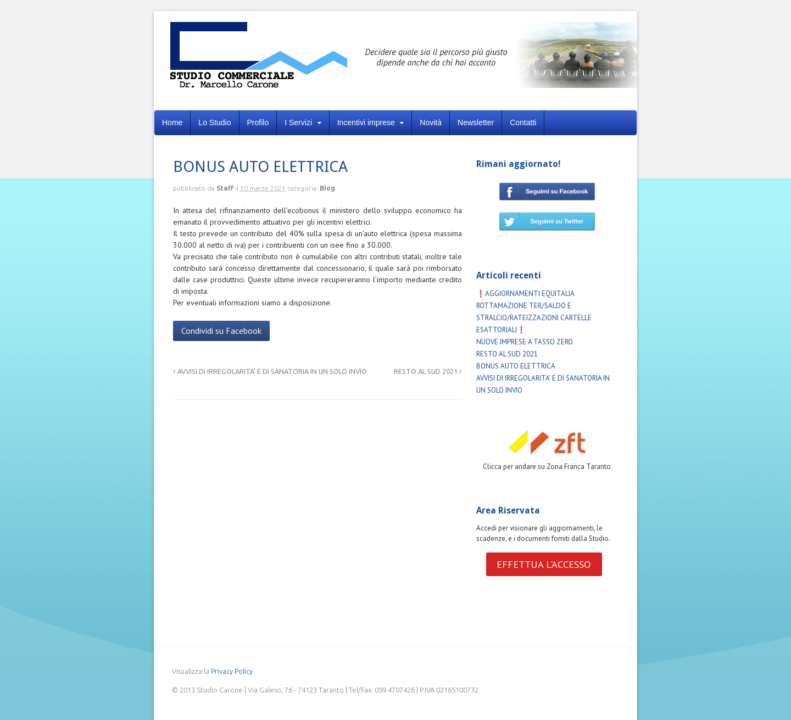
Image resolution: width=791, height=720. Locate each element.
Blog (327, 188)
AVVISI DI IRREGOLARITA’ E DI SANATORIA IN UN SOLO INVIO (270, 371)
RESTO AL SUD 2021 (428, 371)
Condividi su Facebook (221, 330)
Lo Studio (214, 122)
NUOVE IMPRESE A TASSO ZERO (524, 342)
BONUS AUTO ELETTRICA (515, 366)
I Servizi (298, 122)
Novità (431, 122)
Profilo (258, 122)
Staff (224, 188)
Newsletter (476, 122)
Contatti (523, 122)
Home (172, 122)
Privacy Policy (232, 671)
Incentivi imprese (366, 122)
